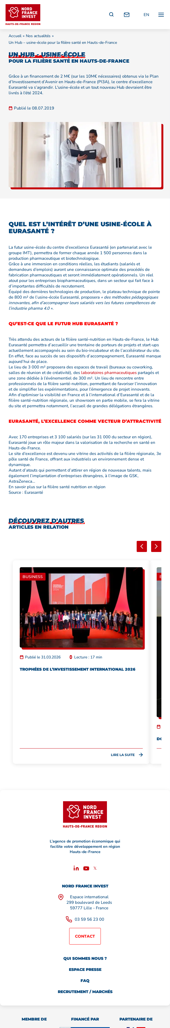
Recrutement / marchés (85, 991)
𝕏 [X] (95, 868)
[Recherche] (111, 15)
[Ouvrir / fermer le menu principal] (161, 14)
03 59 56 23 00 (89, 919)
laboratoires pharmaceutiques (109, 372)
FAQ (85, 980)
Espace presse (85, 969)
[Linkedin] (76, 869)
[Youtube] (86, 869)
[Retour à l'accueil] (23, 14)
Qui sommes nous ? (85, 958)
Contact (85, 936)
